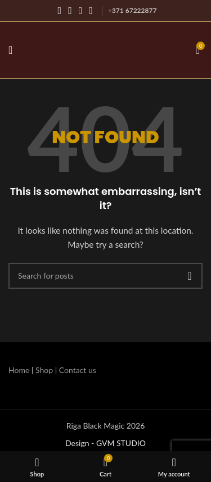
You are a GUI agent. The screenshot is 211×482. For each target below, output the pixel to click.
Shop (44, 370)
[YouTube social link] (80, 10)
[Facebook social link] (60, 10)
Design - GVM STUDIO (105, 443)
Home (18, 370)
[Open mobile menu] (10, 50)
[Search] (105, 276)
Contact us (77, 370)
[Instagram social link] (70, 10)
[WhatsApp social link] (91, 10)
